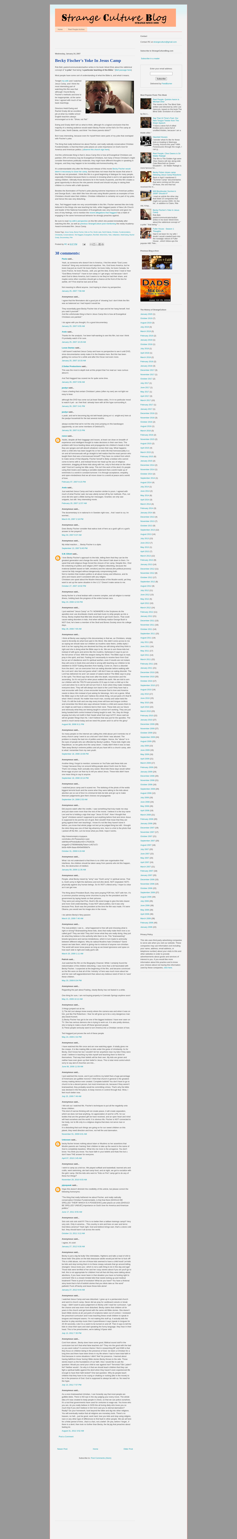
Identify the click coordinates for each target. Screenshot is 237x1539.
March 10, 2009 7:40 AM (72, 918)
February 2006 (146, 923)
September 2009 (147, 737)
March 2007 (145, 867)
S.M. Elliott (67, 554)
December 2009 (147, 724)
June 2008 (145, 802)
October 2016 (146, 422)
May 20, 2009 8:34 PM (72, 980)
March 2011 (145, 659)
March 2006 (145, 918)
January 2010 (146, 720)
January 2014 (146, 512)
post (104, 224)
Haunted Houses (160, 137)
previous (84, 224)
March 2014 (145, 504)
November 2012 (147, 573)
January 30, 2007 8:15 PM (73, 430)
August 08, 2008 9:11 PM (73, 724)
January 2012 (146, 616)
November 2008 (147, 780)
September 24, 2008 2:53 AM (74, 799)
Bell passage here (123, 70)
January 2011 (146, 668)
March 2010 (145, 711)
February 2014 (146, 508)
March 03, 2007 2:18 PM (72, 519)
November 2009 (147, 728)
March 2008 (145, 815)
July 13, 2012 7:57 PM (71, 1385)
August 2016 (145, 426)
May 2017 (144, 392)
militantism (116, 235)
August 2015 (145, 443)
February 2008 (146, 819)
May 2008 (144, 806)
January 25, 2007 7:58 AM (73, 291)
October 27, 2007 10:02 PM (74, 586)
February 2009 (146, 767)
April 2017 (144, 396)
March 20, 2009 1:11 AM (72, 953)
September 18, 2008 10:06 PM (75, 754)
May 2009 (144, 754)
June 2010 (145, 698)
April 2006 (144, 914)
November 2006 (147, 884)
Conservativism (68, 235)
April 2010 (144, 707)
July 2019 (144, 327)
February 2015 (146, 456)
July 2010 (144, 694)
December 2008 (147, 776)
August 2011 (145, 638)
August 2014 (145, 482)
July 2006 (144, 901)
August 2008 (145, 793)
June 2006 (145, 905)
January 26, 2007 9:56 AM (73, 382)
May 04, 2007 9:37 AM (71, 535)
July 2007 (144, 849)
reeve (64, 436)
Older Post (128, 1449)
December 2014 (147, 465)
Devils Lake (97, 232)
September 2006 (147, 892)
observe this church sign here (96, 149)
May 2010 (144, 702)
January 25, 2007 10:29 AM (74, 342)
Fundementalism (124, 232)
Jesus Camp (69, 232)
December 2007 (147, 828)
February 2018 (146, 361)
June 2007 (145, 854)
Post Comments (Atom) (101, 1458)
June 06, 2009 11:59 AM (72, 1066)
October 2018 (146, 344)
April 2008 (144, 810)
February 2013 (146, 560)
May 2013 (144, 547)
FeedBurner (167, 83)
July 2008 (144, 797)
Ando (64, 332)
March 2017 (145, 400)
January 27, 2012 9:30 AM (73, 1246)
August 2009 (145, 741)
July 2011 (144, 642)
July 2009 (144, 746)
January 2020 (146, 314)
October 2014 (146, 474)
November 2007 (147, 832)
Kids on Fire (88, 232)
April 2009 (144, 759)
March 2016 (145, 431)
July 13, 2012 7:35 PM (71, 1333)
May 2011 (144, 651)
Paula (64, 259)
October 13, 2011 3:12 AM (73, 1233)
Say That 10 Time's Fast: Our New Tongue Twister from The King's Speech (166, 120)
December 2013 (147, 517)
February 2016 (146, 435)
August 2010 (145, 689)
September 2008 (147, 789)
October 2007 (146, 836)
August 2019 (145, 323)
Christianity (58, 235)
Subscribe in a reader (150, 58)
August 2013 (145, 534)
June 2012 (145, 594)
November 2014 (147, 469)
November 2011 (147, 625)
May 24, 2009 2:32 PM (72, 1037)
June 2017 (145, 387)
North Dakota (106, 232)
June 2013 (145, 543)
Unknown (66, 1140)
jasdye (65, 388)
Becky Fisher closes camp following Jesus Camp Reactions (167, 173)
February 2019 (146, 336)
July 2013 (144, 538)
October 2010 (146, 681)
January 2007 (146, 875)
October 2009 (146, 733)
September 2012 (147, 581)
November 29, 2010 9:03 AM (74, 1179)
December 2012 (147, 569)
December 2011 (147, 620)
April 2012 (144, 603)
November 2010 (147, 676)
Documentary (64, 237)
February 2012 (146, 612)
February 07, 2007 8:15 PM (74, 482)
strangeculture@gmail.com (165, 42)
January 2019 (146, 340)
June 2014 (145, 491)
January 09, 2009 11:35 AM (74, 870)
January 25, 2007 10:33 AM (74, 360)
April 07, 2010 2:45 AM (72, 1158)
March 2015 (145, 452)
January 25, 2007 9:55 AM (73, 326)
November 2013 (147, 521)
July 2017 (144, 383)
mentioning (111, 224)
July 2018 (144, 348)
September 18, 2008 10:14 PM (75, 778)
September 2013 (147, 530)
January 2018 (146, 366)
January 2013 (146, 564)
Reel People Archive (76, 29)
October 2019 (146, 318)
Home (60, 29)
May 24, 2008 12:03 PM (72, 602)
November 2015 (147, 439)
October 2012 (146, 577)
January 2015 (146, 461)
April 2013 (144, 551)
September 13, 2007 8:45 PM (75, 548)
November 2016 (147, 418)
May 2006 (144, 910)
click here (168, 968)
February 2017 (146, 405)
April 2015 (144, 448)
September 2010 (147, 685)
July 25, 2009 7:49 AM (71, 1096)
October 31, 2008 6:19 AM (73, 851)
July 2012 (144, 590)
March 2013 (145, 556)
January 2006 (146, 927)
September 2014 (147, 478)
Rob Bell (96, 235)
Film (71, 237)
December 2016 (147, 413)
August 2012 (145, 586)
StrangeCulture (94, 224)
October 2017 (146, 379)
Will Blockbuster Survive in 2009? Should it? (164, 192)
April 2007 (144, 862)
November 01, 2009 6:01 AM (74, 1134)
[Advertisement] (90, 40)
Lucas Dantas (68, 348)
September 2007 (147, 841)
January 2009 (146, 772)
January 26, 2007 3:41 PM (73, 406)
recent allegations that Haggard (103, 213)
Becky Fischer (79, 232)
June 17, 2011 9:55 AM (72, 1212)
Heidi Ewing (125, 235)
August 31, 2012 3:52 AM (73, 1431)
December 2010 (147, 672)
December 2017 (147, 370)
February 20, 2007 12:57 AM (74, 503)
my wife (65, 81)
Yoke (110, 235)
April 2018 (144, 353)
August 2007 (145, 845)
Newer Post (62, 1449)
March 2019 (145, 331)
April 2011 (144, 655)
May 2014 (144, 495)
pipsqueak (66, 1185)
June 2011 (145, 646)
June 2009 (145, 750)
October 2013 (146, 525)
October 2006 (146, 888)
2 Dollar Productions (71, 366)
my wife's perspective (78, 221)
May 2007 (144, 858)
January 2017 (146, 409)
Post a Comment (66, 1436)
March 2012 (145, 607)
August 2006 (145, 897)
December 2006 (147, 879)
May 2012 (144, 599)
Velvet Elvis (103, 235)
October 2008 (146, 784)
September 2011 (147, 633)
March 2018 (145, 357)
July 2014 (144, 487)
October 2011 (146, 629)
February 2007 (146, 871)
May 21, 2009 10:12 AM (72, 999)
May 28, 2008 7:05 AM (71, 629)
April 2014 (144, 500)
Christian (115, 232)
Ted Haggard (79, 235)
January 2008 (146, 823)
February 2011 (146, 664)
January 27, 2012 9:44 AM (73, 1290)
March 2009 (145, 763)
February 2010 (146, 715)
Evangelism (88, 235)
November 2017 (147, 374)
